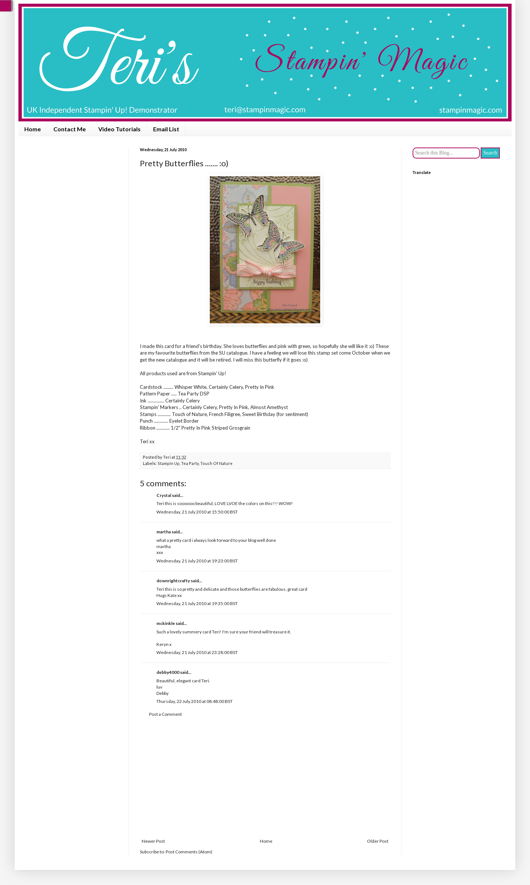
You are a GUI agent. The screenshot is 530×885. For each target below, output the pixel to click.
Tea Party (190, 463)
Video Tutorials (119, 128)
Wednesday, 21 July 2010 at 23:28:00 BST (197, 652)
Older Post (377, 841)
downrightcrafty (173, 580)
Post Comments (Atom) (189, 851)
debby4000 (167, 672)
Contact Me (69, 128)
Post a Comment (165, 714)
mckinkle (165, 623)
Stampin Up (169, 463)
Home (32, 128)
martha (163, 531)
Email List (166, 128)
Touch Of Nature (216, 463)
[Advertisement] (265, 777)
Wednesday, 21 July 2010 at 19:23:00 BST (197, 561)
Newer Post (153, 841)
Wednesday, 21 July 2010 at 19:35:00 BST (197, 603)
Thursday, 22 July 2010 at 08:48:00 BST (194, 701)
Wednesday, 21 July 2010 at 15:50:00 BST (197, 512)
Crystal (163, 495)
